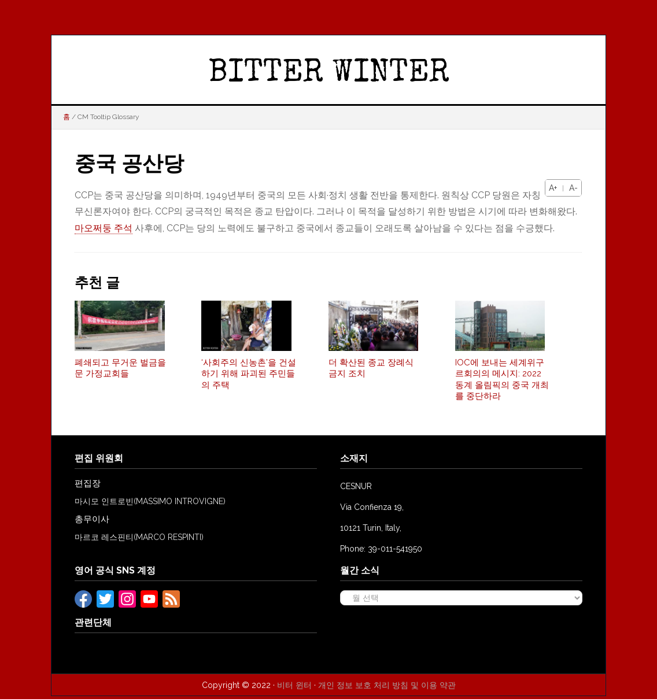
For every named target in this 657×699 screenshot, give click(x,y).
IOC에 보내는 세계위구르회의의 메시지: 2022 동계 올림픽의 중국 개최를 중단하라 (502, 382)
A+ (553, 188)
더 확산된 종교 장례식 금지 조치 (371, 371)
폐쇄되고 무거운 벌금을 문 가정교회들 (120, 371)
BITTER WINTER (328, 74)
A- (573, 188)
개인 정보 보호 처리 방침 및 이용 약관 (387, 688)
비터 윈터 (294, 688)
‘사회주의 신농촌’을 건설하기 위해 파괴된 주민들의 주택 (248, 376)
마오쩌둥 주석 (103, 228)
